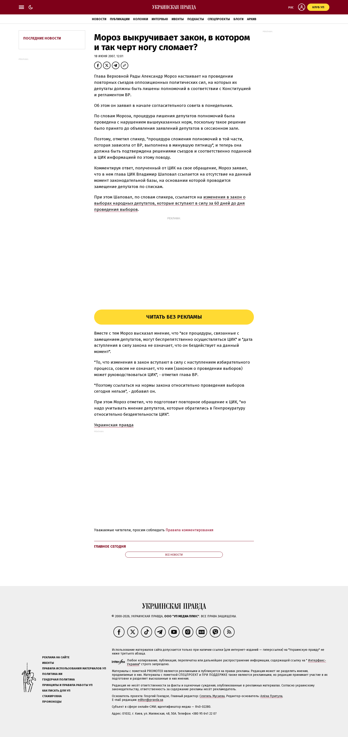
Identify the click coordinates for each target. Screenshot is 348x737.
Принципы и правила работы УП (67, 685)
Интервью (160, 19)
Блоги (238, 19)
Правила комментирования (190, 530)
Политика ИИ (52, 674)
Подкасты (195, 19)
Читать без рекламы (174, 317)
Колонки (140, 19)
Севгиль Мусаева (212, 696)
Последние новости (42, 38)
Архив (251, 19)
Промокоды (51, 701)
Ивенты (178, 19)
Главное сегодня (110, 546)
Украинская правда (114, 424)
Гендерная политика (58, 679)
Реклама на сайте (55, 657)
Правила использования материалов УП (74, 668)
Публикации (120, 19)
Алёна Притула (271, 696)
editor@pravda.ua (150, 700)
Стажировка (52, 696)
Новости (99, 19)
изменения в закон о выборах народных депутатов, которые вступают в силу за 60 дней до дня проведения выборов (169, 203)
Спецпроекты (219, 19)
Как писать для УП (56, 690)
